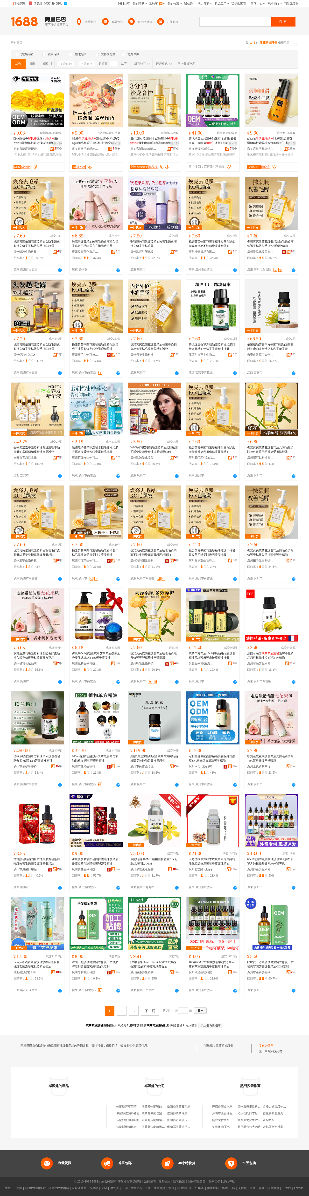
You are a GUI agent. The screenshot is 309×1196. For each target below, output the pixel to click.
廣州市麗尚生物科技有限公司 (85, 766)
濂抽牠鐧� (97, 154)
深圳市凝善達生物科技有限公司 (232, 1113)
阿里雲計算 (184, 1188)
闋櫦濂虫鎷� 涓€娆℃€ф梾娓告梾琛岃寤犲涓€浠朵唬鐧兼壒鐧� (95, 141)
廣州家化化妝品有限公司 (202, 766)
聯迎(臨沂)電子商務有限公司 (27, 972)
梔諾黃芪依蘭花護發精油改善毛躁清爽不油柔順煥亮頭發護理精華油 (95, 347)
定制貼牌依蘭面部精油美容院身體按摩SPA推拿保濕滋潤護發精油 (212, 758)
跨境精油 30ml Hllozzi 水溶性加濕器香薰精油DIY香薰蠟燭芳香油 (153, 964)
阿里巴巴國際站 (35, 1188)
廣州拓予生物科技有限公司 (85, 354)
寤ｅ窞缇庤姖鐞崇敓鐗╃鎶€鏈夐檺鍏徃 (27, 148)
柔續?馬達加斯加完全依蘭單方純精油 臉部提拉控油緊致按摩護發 (154, 758)
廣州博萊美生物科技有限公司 (260, 869)
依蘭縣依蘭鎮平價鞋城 (181, 1126)
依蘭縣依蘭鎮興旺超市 (156, 1126)
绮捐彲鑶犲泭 (40, 154)
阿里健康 (273, 1188)
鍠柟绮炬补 (196, 154)
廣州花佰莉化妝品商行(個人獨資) (202, 457)
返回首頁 (191, 1025)
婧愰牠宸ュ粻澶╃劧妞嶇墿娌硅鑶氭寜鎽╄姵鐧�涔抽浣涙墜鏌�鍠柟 (212, 141)
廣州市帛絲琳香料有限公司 (27, 766)
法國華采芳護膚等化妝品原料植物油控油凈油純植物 (270, 655)
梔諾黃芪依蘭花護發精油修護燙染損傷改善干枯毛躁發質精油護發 (153, 347)
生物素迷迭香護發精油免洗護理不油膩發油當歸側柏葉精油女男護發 (37, 449)
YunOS (199, 1188)
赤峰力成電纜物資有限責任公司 (283, 1106)
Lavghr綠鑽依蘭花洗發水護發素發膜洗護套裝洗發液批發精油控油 (37, 964)
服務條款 (164, 1181)
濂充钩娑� (137, 154)
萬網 (225, 1188)
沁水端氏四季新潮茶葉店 (253, 1113)
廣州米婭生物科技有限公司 (202, 972)
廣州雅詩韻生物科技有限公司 (143, 560)
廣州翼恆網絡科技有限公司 (255, 1106)
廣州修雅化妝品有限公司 (143, 869)
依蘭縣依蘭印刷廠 (128, 1120)
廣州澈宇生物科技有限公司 (27, 560)
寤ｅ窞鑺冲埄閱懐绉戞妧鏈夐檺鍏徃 (202, 148)
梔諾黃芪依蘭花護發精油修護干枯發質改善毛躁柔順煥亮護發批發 (212, 552)
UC (233, 1188)
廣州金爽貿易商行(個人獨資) (260, 766)
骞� (58, 148)
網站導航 (229, 1181)
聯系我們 (214, 1181)
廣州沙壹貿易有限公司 (202, 251)
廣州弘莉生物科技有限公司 (85, 663)
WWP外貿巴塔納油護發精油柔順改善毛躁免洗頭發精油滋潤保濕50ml (154, 449)
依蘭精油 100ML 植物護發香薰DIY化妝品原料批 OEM (153, 861)
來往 (253, 1188)
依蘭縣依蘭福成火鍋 (180, 1113)
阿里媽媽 (159, 1188)
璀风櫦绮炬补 (80, 154)
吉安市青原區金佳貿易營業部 (260, 354)
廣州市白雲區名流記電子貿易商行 (143, 766)
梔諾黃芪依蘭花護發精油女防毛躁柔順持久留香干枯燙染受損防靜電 (37, 244)
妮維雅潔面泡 (221, 1126)
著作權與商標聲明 (129, 1181)
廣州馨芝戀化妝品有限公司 (202, 869)
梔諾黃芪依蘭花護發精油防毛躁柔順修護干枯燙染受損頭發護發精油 (270, 244)
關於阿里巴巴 (196, 1181)
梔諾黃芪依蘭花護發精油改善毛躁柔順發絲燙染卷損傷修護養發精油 (212, 449)
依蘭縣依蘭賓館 (152, 1106)
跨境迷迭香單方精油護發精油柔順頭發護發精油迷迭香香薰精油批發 (212, 347)
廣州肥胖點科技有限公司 (260, 457)
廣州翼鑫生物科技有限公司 (85, 869)
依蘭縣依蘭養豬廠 (128, 1113)
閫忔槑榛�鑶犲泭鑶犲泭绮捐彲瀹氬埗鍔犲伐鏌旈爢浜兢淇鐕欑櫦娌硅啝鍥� (37, 141)
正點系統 (268, 1120)
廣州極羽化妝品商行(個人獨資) (27, 663)
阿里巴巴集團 (13, 1188)
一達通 (286, 1188)
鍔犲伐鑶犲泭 (22, 154)
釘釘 (261, 1188)
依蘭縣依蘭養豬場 (178, 1106)
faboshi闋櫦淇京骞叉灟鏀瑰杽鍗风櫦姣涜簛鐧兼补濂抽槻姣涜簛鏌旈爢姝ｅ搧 (270, 141)
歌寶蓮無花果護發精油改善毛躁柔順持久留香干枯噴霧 (153, 244)
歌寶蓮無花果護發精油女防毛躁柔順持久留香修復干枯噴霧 (270, 758)
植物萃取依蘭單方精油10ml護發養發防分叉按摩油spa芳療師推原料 (37, 758)
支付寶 (242, 1188)
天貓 (104, 1188)
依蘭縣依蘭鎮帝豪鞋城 (130, 1126)
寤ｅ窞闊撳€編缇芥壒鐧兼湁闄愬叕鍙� (143, 148)
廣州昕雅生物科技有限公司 (27, 251)
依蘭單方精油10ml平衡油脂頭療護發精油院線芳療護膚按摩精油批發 (212, 655)
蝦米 (171, 1188)
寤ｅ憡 (57, 143)
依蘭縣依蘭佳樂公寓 (155, 1113)
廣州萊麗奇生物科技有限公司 (85, 457)
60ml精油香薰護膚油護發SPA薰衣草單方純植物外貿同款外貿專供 (270, 861)
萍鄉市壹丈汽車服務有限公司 (231, 1106)
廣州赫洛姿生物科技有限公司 (143, 972)
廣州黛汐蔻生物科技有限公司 (202, 560)
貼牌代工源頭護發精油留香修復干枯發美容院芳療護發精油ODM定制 (270, 964)
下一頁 (150, 1011)
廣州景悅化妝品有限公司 (260, 251)
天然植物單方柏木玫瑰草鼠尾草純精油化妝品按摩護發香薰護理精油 (212, 861)
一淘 (125, 1188)
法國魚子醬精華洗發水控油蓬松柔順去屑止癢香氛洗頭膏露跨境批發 (95, 449)
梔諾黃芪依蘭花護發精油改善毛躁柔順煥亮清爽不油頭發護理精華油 (212, 244)
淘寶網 (94, 1188)
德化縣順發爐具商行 (276, 1113)
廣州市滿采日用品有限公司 (27, 869)
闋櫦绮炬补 (273, 154)
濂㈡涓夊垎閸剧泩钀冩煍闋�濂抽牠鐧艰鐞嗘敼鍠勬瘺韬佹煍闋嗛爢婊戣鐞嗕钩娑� (154, 141)
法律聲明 (150, 1181)
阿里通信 (213, 1188)
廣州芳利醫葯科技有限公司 (85, 972)
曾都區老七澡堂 (273, 1126)
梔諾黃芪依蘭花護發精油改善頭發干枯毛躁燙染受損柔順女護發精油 (95, 552)
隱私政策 (179, 1181)
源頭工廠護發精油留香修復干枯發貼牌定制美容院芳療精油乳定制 (95, 964)
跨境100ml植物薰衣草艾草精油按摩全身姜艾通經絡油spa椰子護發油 (96, 655)
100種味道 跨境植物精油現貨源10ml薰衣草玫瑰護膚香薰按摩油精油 (212, 964)
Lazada (298, 1188)
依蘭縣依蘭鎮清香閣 (155, 1120)
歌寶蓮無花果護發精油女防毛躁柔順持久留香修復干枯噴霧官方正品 (37, 655)
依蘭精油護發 (224, 1045)
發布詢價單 (266, 1045)
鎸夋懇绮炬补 (214, 154)
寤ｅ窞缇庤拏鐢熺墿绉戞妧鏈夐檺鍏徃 (260, 148)
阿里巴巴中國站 (59, 1188)
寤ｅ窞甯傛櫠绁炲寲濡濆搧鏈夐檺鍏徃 (85, 148)
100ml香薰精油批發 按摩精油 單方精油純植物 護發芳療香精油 (95, 758)
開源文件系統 (221, 1120)
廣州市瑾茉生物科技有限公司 (85, 560)
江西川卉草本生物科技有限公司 (202, 354)
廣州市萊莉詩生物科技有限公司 (260, 972)
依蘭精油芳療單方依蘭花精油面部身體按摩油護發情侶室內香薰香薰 (270, 347)
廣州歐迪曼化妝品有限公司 (143, 457)
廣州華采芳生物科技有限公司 (260, 663)
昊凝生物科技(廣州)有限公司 (202, 663)
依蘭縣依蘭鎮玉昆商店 (181, 1120)
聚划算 (114, 1188)
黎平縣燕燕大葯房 (249, 1126)
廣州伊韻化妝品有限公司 (27, 354)
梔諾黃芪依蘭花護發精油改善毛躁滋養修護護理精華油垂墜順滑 (153, 655)
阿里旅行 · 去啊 (141, 1188)
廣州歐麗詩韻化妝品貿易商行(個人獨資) (143, 251)
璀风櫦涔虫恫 (154, 154)
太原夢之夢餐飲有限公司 (253, 1120)
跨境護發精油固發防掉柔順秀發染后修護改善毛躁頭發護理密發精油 (37, 861)
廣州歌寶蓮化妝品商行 (85, 251)
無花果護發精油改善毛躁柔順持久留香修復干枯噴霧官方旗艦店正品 (95, 244)
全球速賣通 (79, 1188)
